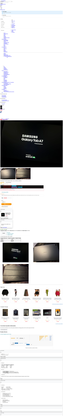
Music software (4, 39)
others (4, 34)
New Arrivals (3, 22)
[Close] (0, 211)
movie (12, 31)
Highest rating (21, 343)
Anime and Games (6, 42)
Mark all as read (2, 9)
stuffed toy (5, 48)
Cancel (2, 356)
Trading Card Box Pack (7, 55)
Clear (31, 344)
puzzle (5, 50)
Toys (4, 47)
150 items (21, 338)
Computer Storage (9, 234)
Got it (1, 378)
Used (11, 187)
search (1, 3)
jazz (4, 44)
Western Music (6, 40)
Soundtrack (5, 43)
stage (4, 35)
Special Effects (6, 33)
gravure (5, 38)
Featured (13, 26)
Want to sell (2, 27)
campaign (2, 21)
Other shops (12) (5, 192)
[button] (31, 8)
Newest (16, 343)
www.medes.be (3, 0)
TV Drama (13, 32)
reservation (2, 24)
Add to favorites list (5, 206)
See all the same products (59, 323)
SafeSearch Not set (3, 4)
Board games (5, 51)
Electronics (2, 30)
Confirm (4, 356)
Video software (14, 29)
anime (12, 30)
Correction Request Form (4, 329)
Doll (4, 49)
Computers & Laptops (10, 233)
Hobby (5, 53)
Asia (4, 46)
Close (1, 227)
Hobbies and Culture (7, 37)
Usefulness (25, 343)
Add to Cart (6, 204)
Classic (5, 41)
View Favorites (5, 227)
